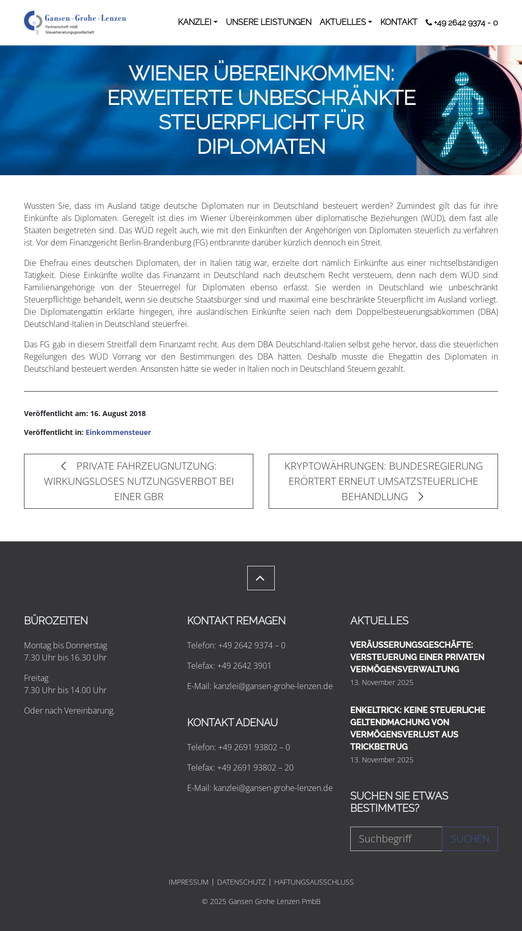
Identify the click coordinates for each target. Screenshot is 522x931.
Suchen (470, 838)
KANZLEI (195, 22)
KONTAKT (398, 22)
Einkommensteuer (118, 432)
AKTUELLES (343, 22)
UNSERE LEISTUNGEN (268, 22)
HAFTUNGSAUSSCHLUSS (314, 882)
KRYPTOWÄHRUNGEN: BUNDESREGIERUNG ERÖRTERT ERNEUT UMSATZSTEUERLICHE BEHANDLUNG (383, 481)
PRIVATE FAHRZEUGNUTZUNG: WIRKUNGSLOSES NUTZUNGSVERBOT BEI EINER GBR (139, 481)
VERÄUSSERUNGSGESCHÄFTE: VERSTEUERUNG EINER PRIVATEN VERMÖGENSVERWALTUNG (417, 657)
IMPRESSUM (188, 882)
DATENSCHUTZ (241, 882)
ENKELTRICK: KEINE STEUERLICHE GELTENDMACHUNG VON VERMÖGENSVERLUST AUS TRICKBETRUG (417, 728)
